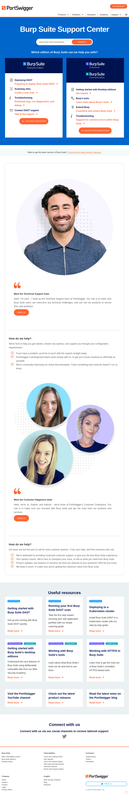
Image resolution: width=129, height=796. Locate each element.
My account (118, 6)
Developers (90, 761)
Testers (88, 759)
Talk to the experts (25, 114)
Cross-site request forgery (53, 761)
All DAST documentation (34, 121)
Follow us (106, 784)
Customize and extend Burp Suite (94, 111)
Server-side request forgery (54, 769)
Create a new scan (24, 92)
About (4, 780)
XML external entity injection (54, 764)
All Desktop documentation (95, 131)
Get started (82, 93)
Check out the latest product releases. (84, 152)
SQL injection (48, 759)
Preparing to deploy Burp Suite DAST (35, 84)
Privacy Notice (7, 790)
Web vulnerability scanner (11, 757)
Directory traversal (50, 766)
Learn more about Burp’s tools (92, 102)
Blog (45, 782)
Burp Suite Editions (9, 759)
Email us (21, 312)
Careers (5, 782)
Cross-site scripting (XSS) (53, 757)
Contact (4, 785)
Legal (4, 787)
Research (47, 785)
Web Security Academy (52, 780)
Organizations (91, 757)
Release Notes (7, 761)
